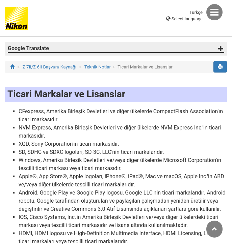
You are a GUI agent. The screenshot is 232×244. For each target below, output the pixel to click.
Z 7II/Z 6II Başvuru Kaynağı (50, 66)
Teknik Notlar (97, 66)
